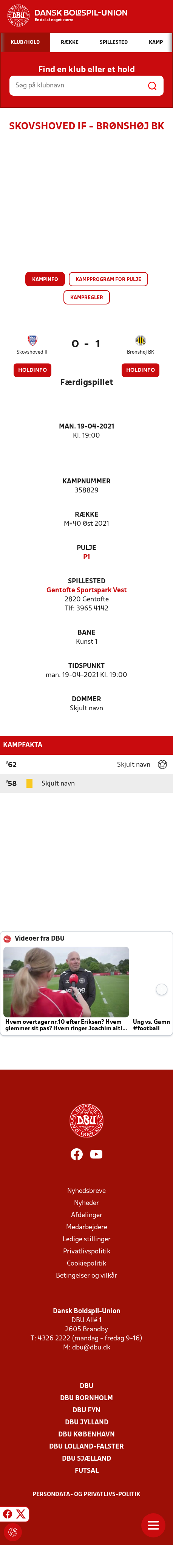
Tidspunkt (86, 666)
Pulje (86, 548)
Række (87, 515)
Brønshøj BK (140, 352)
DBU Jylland (86, 1422)
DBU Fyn (86, 1410)
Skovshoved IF (33, 352)
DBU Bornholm (86, 1398)
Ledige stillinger (87, 1239)
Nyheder (86, 1203)
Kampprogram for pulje (108, 279)
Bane (86, 633)
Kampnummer (86, 481)
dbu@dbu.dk (91, 1348)
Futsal (87, 1471)
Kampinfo (45, 279)
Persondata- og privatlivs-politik (86, 1494)
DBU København (86, 1435)
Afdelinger (86, 1215)
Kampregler (86, 297)
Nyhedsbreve (86, 1191)
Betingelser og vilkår (86, 1276)
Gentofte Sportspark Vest (86, 590)
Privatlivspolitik (86, 1251)
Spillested (86, 581)
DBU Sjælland (86, 1459)
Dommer (86, 699)
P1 (86, 557)
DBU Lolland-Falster (86, 1447)
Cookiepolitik (86, 1264)
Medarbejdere (86, 1227)
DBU (86, 1386)
